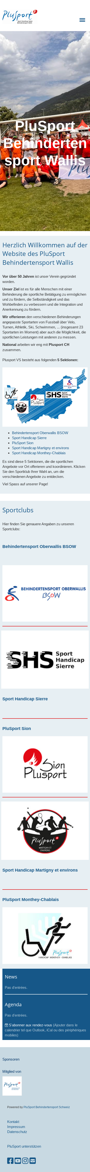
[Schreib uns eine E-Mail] (33, 1161)
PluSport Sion (16, 728)
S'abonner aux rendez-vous (30, 1025)
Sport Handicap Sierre (25, 698)
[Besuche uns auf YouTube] (18, 1161)
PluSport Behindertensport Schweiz (47, 1107)
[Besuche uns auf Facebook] (10, 1161)
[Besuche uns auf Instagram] (25, 1161)
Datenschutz (17, 1132)
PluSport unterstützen (24, 1146)
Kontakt (13, 1122)
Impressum (16, 1127)
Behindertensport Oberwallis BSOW (39, 546)
